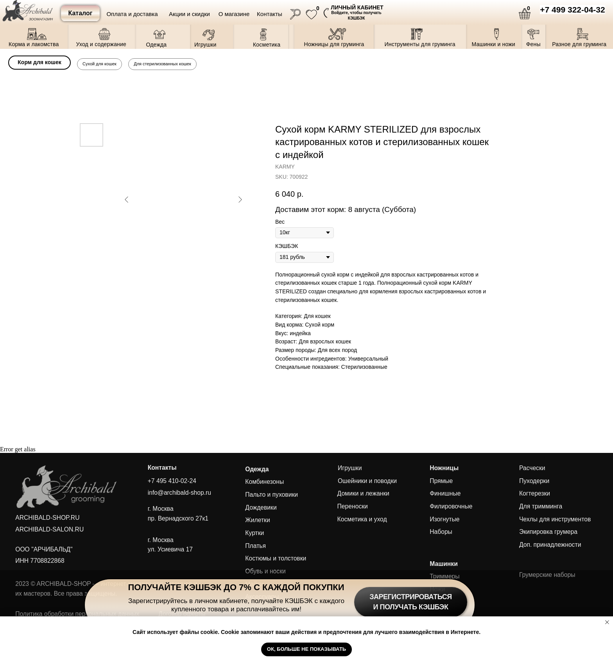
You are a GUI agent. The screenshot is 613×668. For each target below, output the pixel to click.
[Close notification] (607, 622)
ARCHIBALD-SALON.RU (49, 529)
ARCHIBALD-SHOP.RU (47, 517)
